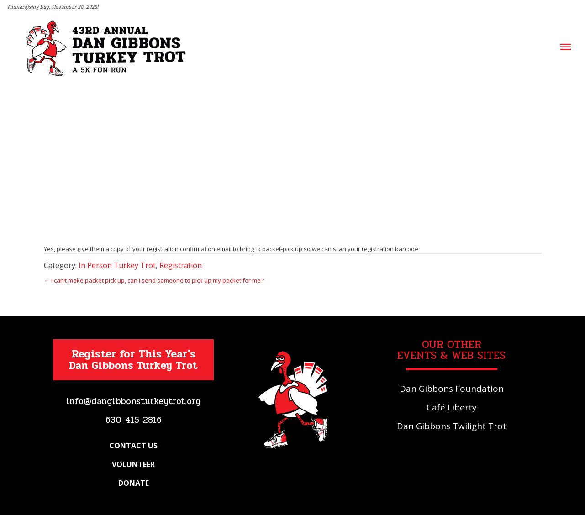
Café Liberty (452, 407)
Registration (180, 265)
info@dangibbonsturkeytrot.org (133, 401)
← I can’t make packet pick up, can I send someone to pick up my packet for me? (154, 280)
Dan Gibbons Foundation (452, 388)
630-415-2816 (133, 420)
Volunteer (133, 464)
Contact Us (133, 446)
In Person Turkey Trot (117, 265)
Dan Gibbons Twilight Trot (451, 426)
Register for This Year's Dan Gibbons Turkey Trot (133, 359)
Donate (133, 483)
